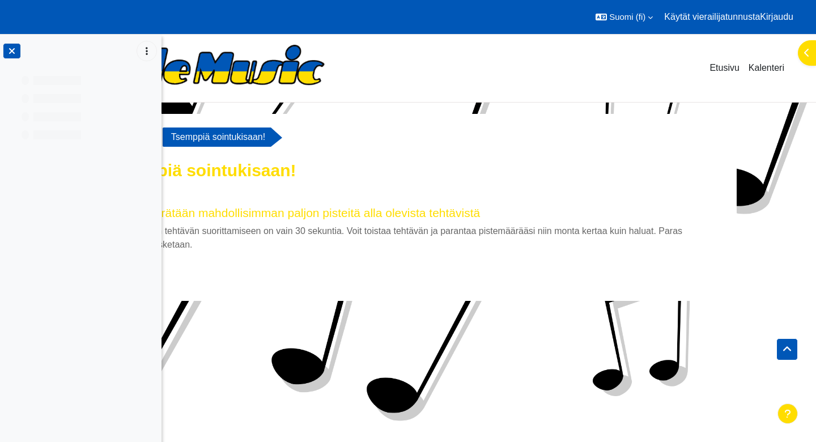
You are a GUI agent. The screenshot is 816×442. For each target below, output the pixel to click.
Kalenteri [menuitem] (766, 68)
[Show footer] (787, 413)
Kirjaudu (776, 17)
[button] (624, 17)
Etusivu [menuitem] (724, 68)
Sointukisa (209, 137)
